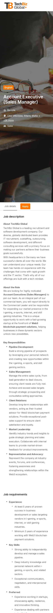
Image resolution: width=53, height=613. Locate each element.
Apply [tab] (25, 206)
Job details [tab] (10, 206)
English (8, 87)
